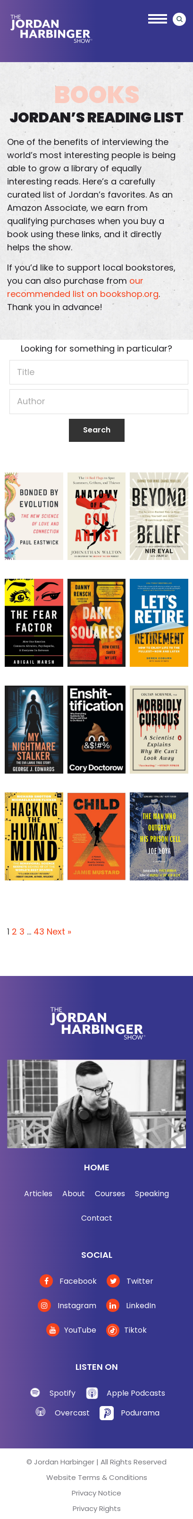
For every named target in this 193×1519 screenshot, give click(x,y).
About (73, 1193)
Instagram (67, 1305)
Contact (96, 1218)
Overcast (72, 1412)
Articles (38, 1193)
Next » (59, 931)
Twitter (130, 1281)
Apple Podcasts (136, 1393)
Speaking (152, 1193)
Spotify (63, 1393)
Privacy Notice (96, 1493)
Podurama (140, 1412)
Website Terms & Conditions (96, 1477)
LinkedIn (131, 1305)
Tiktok (126, 1330)
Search (96, 429)
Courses (110, 1193)
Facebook (68, 1281)
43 (39, 931)
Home (96, 1167)
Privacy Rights (97, 1508)
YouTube (71, 1330)
